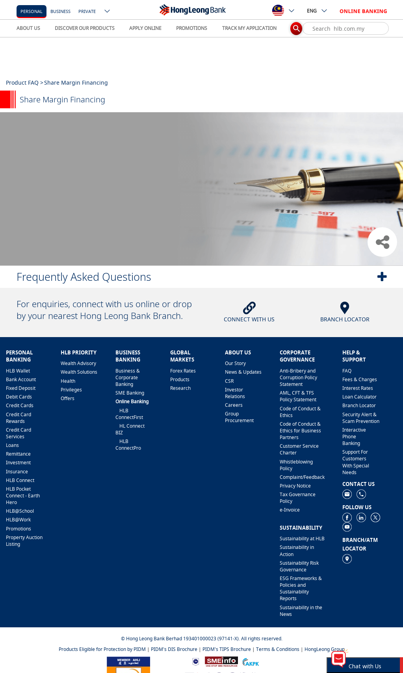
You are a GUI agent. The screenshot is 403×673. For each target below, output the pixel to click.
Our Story (235, 363)
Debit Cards (19, 396)
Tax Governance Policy (298, 497)
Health (68, 381)
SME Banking (129, 392)
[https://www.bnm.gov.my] (195, 661)
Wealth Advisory (78, 363)
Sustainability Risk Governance (299, 566)
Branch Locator (359, 405)
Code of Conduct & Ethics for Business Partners (300, 431)
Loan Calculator (359, 396)
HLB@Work (18, 519)
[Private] (87, 11)
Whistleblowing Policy (296, 465)
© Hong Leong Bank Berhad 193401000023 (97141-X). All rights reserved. (201, 638)
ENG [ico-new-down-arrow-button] (317, 10)
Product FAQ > (24, 82)
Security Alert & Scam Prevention (360, 418)
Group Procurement (239, 417)
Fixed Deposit (20, 388)
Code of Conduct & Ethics (300, 412)
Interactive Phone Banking (354, 436)
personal (31, 11)
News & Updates (243, 372)
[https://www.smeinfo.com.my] (221, 661)
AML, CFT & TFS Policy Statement (298, 396)
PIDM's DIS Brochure (174, 649)
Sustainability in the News (301, 610)
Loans (12, 445)
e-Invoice (290, 509)
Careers (234, 405)
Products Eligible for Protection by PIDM (102, 649)
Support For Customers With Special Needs (355, 462)
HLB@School (20, 511)
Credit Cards (19, 405)
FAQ (346, 370)
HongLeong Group (325, 649)
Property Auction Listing (24, 540)
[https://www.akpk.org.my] (250, 661)
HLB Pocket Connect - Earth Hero (23, 496)
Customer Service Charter (299, 449)
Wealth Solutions (79, 372)
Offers (67, 398)
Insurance (17, 471)
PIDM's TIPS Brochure (226, 649)
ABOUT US (28, 28)
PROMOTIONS (191, 28)
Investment (18, 462)
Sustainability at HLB (302, 538)
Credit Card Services (18, 433)
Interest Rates (357, 388)
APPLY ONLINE (145, 28)
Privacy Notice (295, 485)
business (60, 11)
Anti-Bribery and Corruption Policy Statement (298, 377)
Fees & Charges (359, 379)
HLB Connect (20, 480)
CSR (229, 381)
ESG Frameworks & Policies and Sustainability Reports (301, 588)
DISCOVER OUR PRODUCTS (85, 28)
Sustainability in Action (297, 550)
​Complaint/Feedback (302, 477)
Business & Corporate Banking (127, 377)
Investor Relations (235, 393)
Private (87, 11)
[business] (60, 11)
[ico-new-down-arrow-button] (107, 12)
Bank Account (21, 379)
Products (179, 379)
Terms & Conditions (277, 649)
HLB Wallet (18, 370)
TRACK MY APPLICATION (249, 28)
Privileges (71, 389)
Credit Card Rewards (18, 418)
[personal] (31, 11)
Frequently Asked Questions (84, 276)
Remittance (18, 454)
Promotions (18, 528)
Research (180, 388)
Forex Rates (183, 370)
